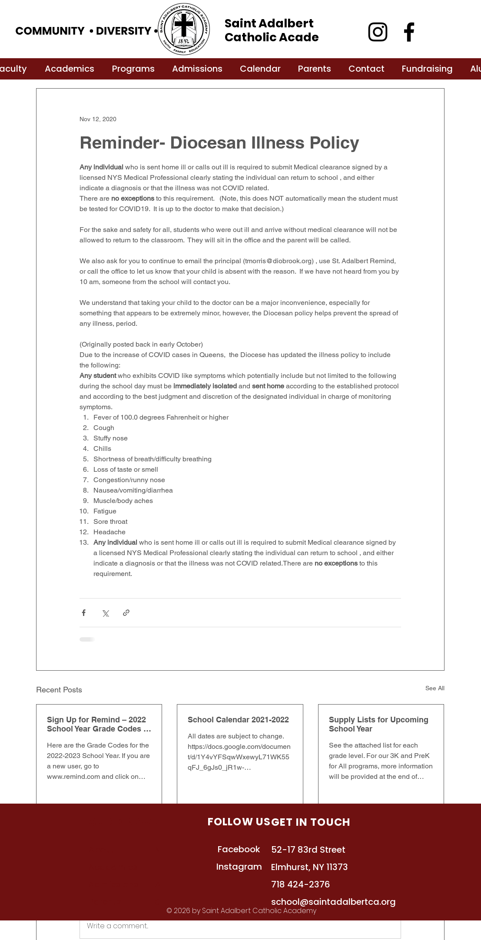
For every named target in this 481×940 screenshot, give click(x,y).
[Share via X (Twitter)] (105, 613)
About (101, 850)
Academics (113, 867)
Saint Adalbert (269, 23)
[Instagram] (378, 32)
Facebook (239, 849)
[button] (69, 69)
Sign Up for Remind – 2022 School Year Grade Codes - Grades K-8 (96, 724)
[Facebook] (409, 32)
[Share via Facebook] (84, 613)
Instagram (239, 867)
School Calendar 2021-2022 (238, 719)
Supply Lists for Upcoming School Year (378, 724)
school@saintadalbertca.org (333, 902)
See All (435, 688)
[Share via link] (126, 613)
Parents (104, 902)
